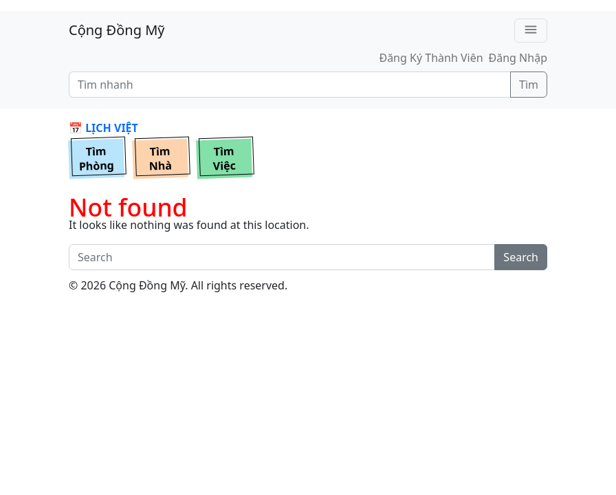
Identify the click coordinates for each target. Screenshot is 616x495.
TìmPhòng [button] (97, 159)
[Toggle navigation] (530, 31)
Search (520, 257)
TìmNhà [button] (160, 159)
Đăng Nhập (518, 57)
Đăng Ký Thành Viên (431, 57)
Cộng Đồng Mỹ (117, 30)
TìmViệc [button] (224, 159)
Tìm (528, 84)
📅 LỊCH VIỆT (103, 127)
